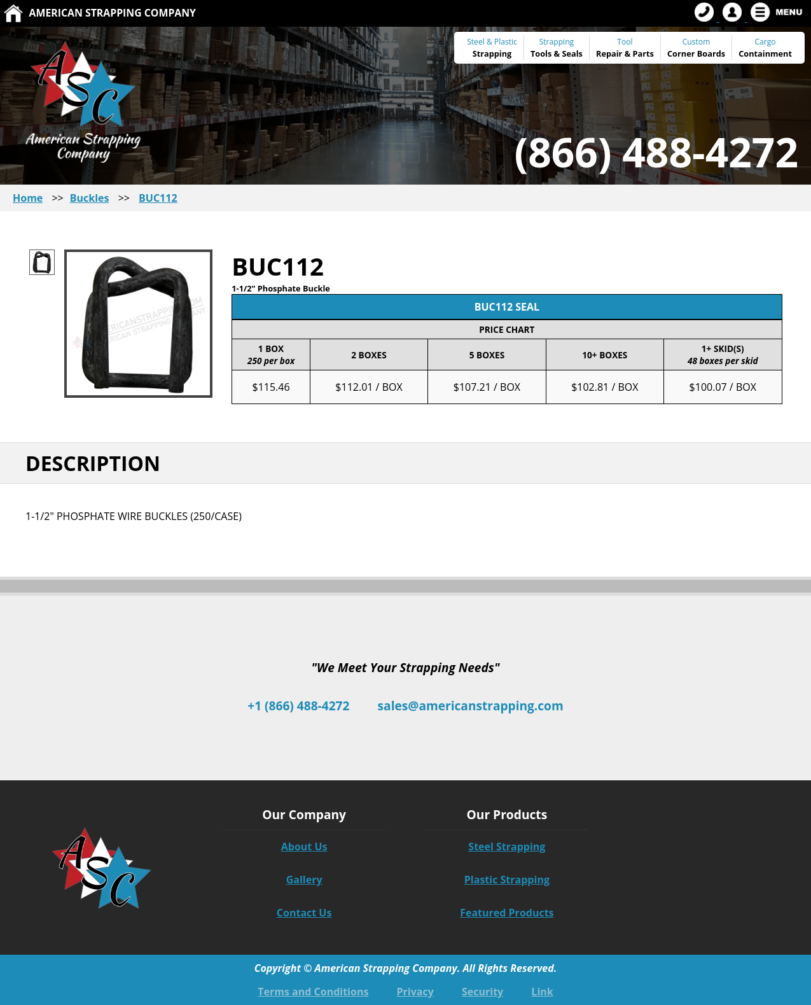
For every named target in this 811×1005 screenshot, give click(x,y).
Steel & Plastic (492, 41)
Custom (696, 47)
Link (542, 992)
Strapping (492, 53)
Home (28, 198)
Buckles (89, 198)
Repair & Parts (625, 53)
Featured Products (506, 913)
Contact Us (304, 913)
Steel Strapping (506, 847)
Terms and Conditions (313, 992)
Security (482, 992)
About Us (304, 847)
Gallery (304, 880)
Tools (540, 53)
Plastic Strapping (507, 880)
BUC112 (158, 198)
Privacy (415, 992)
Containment (765, 53)
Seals (572, 53)
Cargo (764, 41)
